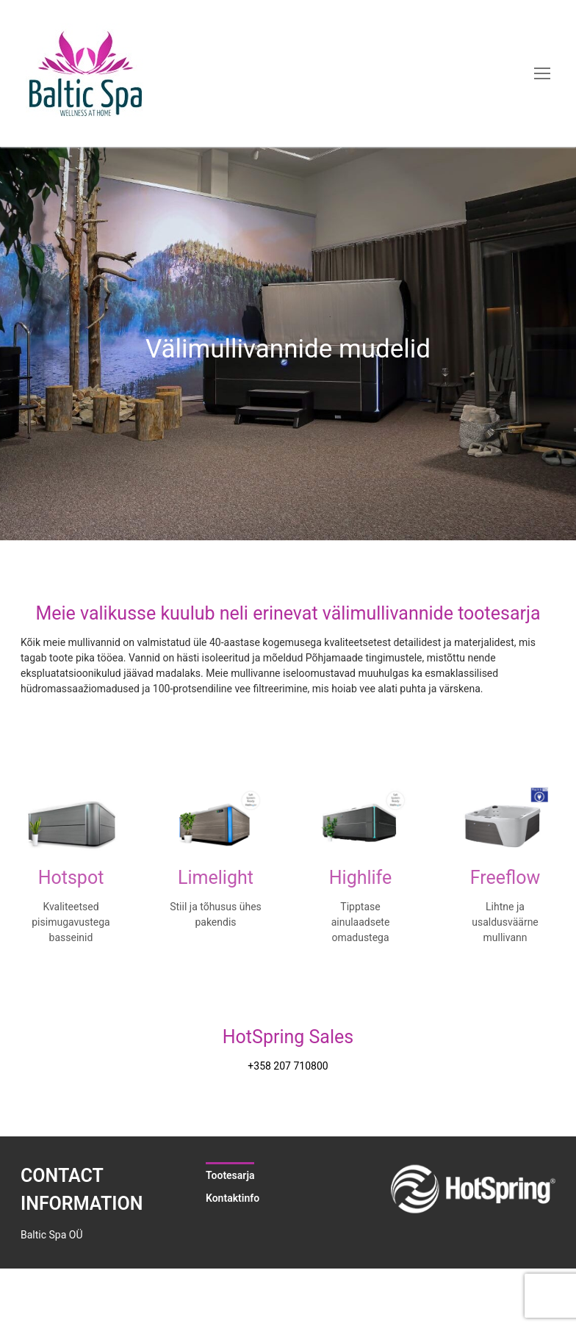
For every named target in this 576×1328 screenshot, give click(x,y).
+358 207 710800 (288, 1066)
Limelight (215, 877)
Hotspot (71, 877)
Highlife (360, 877)
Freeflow (505, 877)
